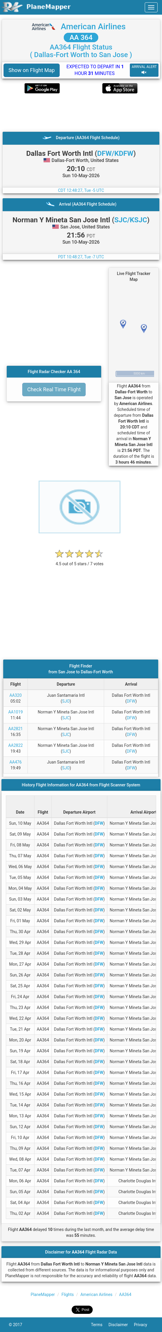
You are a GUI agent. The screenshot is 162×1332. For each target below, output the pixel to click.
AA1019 (15, 712)
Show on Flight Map (31, 70)
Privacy (143, 1324)
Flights (67, 1294)
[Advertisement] (81, 112)
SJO (66, 701)
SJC (66, 717)
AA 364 (81, 37)
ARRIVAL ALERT (144, 70)
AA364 (125, 1294)
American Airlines (93, 26)
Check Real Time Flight (54, 389)
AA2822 (15, 745)
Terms (99, 1324)
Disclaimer (121, 1324)
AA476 (15, 762)
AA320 (15, 695)
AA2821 (15, 728)
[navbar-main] (151, 7)
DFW (131, 701)
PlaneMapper (43, 1294)
